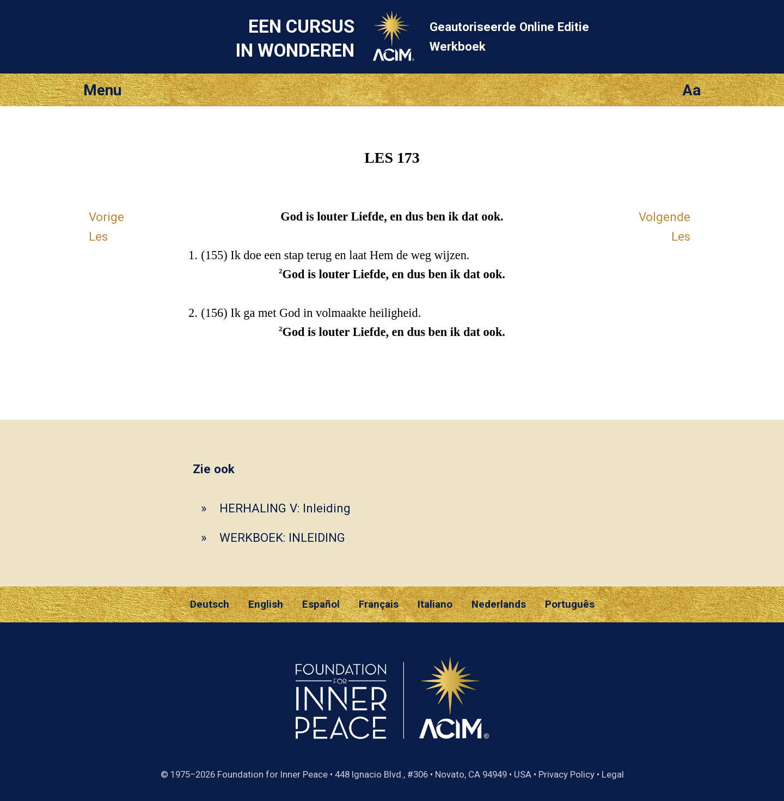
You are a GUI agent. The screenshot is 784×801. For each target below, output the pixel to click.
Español (321, 604)
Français (379, 604)
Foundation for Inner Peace (272, 774)
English (265, 604)
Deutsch (209, 604)
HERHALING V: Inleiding (285, 508)
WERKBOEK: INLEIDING (282, 537)
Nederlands (498, 604)
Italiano (435, 604)
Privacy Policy (566, 774)
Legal (613, 774)
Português (570, 604)
